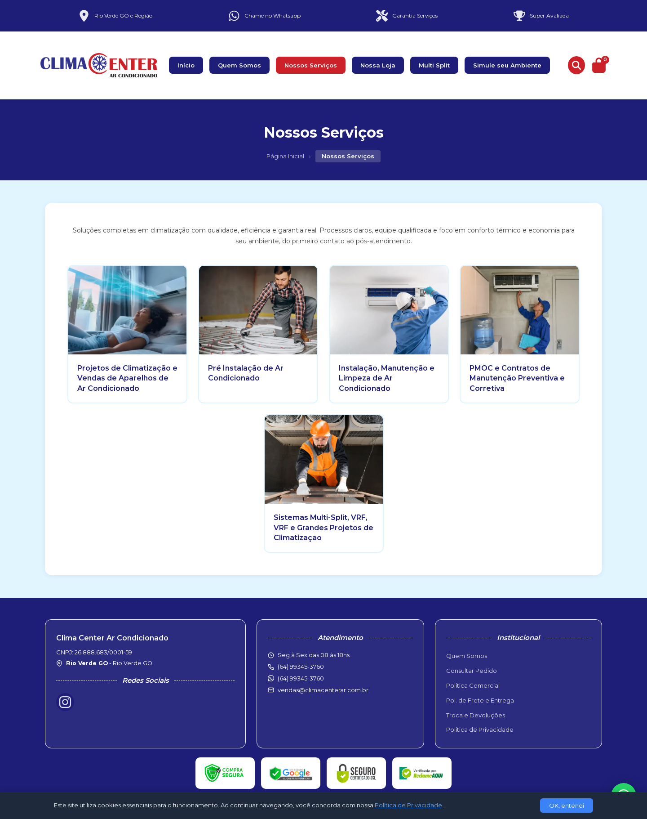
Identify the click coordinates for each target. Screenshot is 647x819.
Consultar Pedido (471, 670)
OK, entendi (566, 805)
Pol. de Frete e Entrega (480, 700)
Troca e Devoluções (475, 715)
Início (186, 65)
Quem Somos (239, 65)
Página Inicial (285, 156)
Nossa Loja (377, 65)
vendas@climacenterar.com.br (323, 690)
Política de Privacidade (480, 729)
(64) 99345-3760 (301, 678)
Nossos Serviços (310, 65)
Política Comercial (473, 685)
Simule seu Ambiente (507, 65)
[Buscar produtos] (576, 65)
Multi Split (434, 65)
